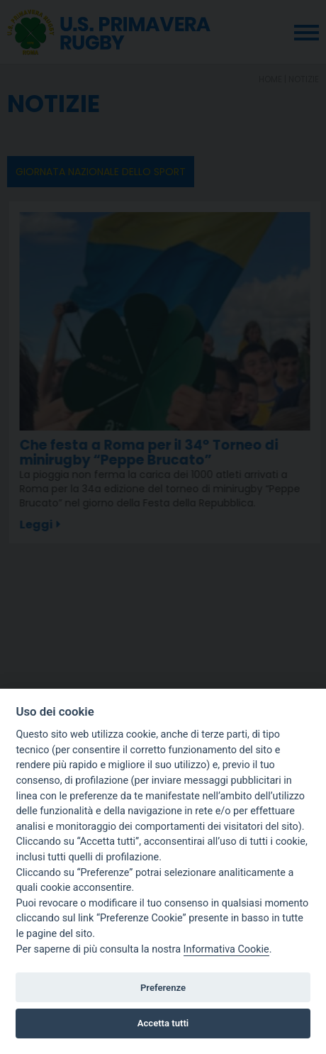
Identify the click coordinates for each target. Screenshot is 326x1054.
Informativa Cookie (226, 949)
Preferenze (163, 987)
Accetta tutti (163, 1023)
